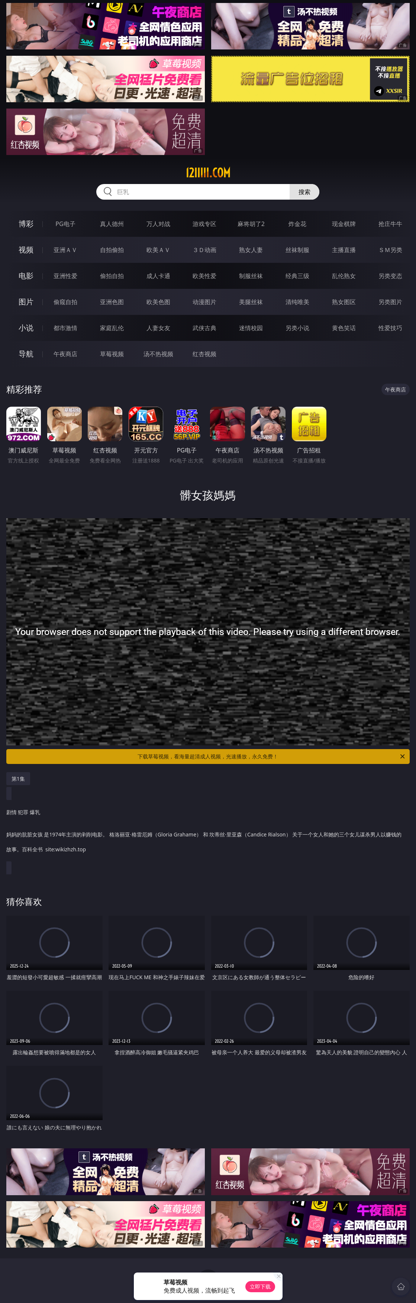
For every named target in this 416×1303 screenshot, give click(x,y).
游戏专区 (204, 224)
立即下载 (260, 1286)
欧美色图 (158, 302)
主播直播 (344, 250)
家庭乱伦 (112, 328)
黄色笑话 (344, 328)
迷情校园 (251, 328)
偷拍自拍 (112, 276)
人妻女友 (158, 328)
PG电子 (65, 224)
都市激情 (65, 328)
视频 (26, 250)
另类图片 (390, 302)
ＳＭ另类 (390, 250)
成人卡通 (158, 276)
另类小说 (297, 328)
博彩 (26, 224)
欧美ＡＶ (158, 250)
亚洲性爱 (65, 276)
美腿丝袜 (251, 302)
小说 (26, 328)
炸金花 (297, 224)
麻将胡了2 (251, 224)
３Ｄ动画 (204, 250)
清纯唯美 (297, 302)
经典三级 (297, 276)
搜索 (304, 192)
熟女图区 (344, 302)
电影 (26, 276)
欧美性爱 (204, 276)
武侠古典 (204, 328)
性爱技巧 (390, 328)
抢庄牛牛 (390, 224)
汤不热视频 (158, 354)
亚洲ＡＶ (65, 250)
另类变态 (390, 276)
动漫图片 (204, 302)
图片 (26, 302)
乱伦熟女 (344, 276)
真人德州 (112, 224)
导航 (26, 354)
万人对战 (158, 224)
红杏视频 (204, 354)
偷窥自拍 (65, 302)
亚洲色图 (112, 302)
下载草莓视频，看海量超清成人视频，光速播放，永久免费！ (272, 756)
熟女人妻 (251, 250)
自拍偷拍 (112, 250)
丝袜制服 (297, 250)
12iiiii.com (208, 172)
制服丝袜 (251, 276)
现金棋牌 (344, 224)
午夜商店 (65, 354)
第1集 (18, 778)
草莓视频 (112, 354)
